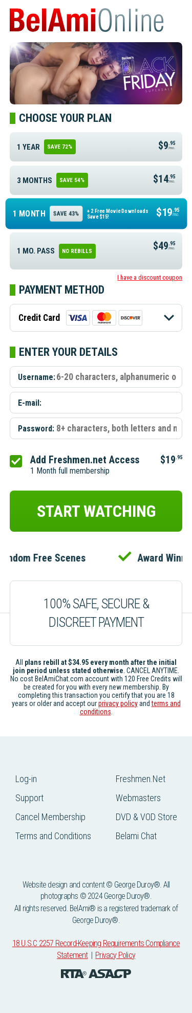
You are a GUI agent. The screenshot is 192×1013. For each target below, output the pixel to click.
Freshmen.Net (140, 778)
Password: (36, 428)
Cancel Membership (50, 816)
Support (29, 797)
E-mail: (29, 402)
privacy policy (118, 703)
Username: (36, 377)
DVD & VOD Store (146, 816)
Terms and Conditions (53, 835)
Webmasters (138, 797)
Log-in (26, 778)
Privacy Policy (115, 955)
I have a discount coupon (149, 277)
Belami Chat (136, 835)
